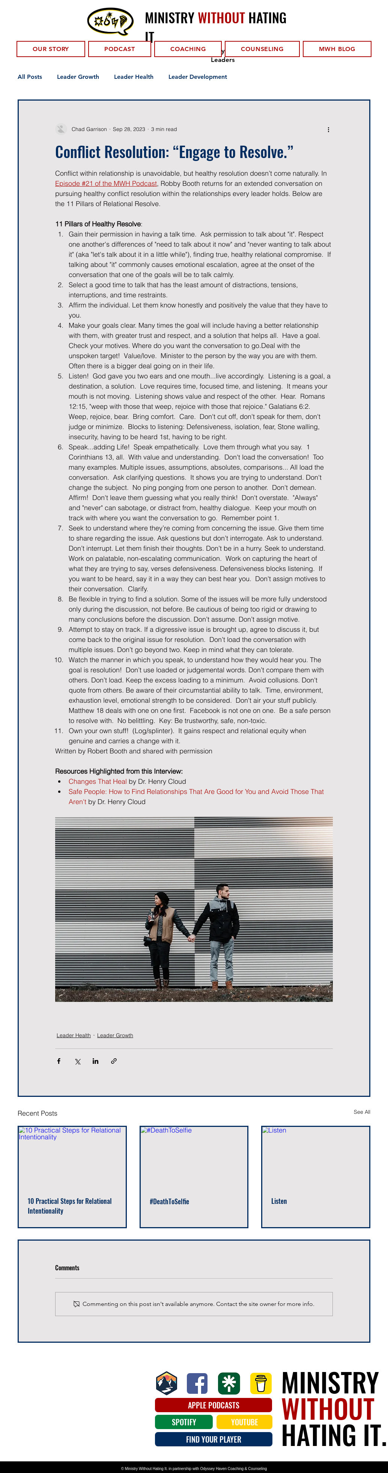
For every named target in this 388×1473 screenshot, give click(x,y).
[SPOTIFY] (184, 1422)
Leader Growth (78, 76)
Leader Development (197, 76)
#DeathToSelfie (169, 1201)
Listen (279, 1201)
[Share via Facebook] (58, 1061)
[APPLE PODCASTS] (213, 1405)
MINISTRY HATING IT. (334, 1407)
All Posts (30, 76)
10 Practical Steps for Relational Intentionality (70, 1205)
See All (362, 1112)
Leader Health (133, 76)
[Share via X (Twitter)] (77, 1061)
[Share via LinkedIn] (95, 1061)
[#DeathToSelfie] (194, 1157)
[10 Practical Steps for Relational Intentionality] (72, 1157)
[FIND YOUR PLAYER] (213, 1439)
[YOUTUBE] (244, 1422)
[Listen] (315, 1157)
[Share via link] (113, 1061)
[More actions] (328, 129)
